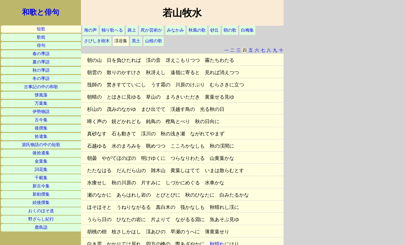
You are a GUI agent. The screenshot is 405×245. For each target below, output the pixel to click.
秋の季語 (41, 70)
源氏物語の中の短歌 (41, 144)
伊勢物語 (41, 111)
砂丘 (214, 30)
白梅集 (247, 30)
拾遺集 (41, 136)
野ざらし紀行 (41, 219)
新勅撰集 (41, 194)
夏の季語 (41, 62)
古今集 (41, 120)
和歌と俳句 (40, 12)
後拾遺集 (41, 153)
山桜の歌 (153, 41)
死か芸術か (151, 30)
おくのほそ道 (41, 211)
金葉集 (41, 161)
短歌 (41, 29)
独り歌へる (112, 30)
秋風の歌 (197, 30)
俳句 (41, 45)
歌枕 (41, 37)
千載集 (41, 177)
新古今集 (41, 186)
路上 (132, 30)
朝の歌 (230, 30)
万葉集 (41, 103)
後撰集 (41, 128)
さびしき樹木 (97, 41)
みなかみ (175, 30)
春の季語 (41, 53)
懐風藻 (41, 95)
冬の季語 (41, 78)
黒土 (136, 41)
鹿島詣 (41, 227)
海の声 (90, 30)
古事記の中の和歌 (41, 87)
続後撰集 (41, 202)
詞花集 (41, 169)
